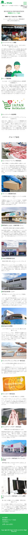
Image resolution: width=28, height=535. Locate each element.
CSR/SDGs (5, 522)
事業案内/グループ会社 (9, 520)
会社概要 (5, 517)
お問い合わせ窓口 (7, 524)
